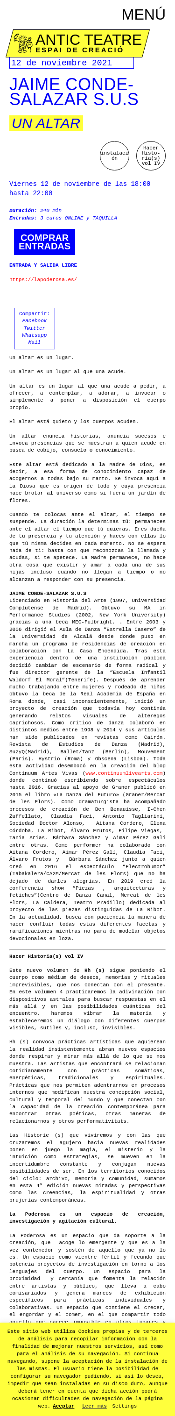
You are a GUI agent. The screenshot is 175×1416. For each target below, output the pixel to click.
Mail (34, 342)
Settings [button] (124, 1406)
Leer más (94, 1406)
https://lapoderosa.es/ (43, 280)
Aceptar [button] (63, 1406)
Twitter (34, 328)
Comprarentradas (44, 242)
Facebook (34, 321)
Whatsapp (34, 335)
